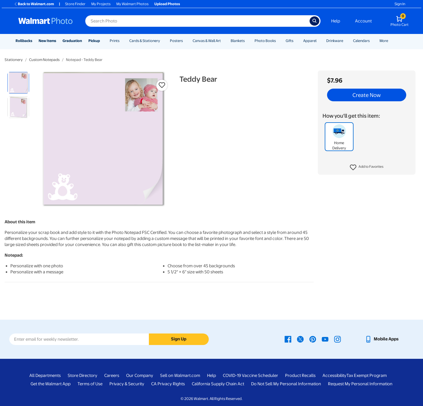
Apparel (309, 41)
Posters (176, 41)
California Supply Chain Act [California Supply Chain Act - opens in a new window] (218, 383)
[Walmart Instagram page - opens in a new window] (337, 339)
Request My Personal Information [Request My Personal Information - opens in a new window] (360, 383)
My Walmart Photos (132, 4)
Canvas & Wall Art (207, 41)
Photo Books (265, 41)
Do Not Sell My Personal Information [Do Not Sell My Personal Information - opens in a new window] (286, 383)
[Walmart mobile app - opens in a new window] (382, 339)
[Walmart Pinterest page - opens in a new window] (312, 339)
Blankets (238, 41)
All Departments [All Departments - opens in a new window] (45, 375)
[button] (366, 167)
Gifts (289, 41)
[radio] (18, 83)
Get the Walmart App (51, 383)
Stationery (14, 60)
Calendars (361, 41)
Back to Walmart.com (34, 4)
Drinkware (334, 41)
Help (335, 21)
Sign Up (178, 339)
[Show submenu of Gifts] (296, 41)
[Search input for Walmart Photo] (197, 21)
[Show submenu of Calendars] (372, 41)
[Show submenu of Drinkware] (346, 41)
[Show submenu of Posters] (185, 41)
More (384, 41)
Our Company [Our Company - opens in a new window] (139, 375)
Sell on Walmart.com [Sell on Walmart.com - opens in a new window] (180, 375)
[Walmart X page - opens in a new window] (300, 339)
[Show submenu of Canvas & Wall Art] (223, 41)
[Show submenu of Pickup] (102, 41)
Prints (114, 41)
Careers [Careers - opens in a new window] (111, 375)
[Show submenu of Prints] (122, 41)
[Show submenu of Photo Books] (278, 41)
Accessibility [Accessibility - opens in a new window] (334, 375)
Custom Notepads (44, 60)
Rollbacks (24, 41)
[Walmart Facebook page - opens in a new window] (287, 339)
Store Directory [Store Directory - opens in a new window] (82, 375)
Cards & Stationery (144, 41)
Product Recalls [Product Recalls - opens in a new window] (300, 375)
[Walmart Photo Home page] (45, 21)
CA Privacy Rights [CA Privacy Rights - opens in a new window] (168, 383)
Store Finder (75, 4)
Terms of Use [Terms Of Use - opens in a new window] (90, 383)
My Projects (101, 4)
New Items (47, 41)
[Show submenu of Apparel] (319, 41)
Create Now (366, 95)
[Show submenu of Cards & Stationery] (162, 41)
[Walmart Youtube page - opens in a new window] (325, 339)
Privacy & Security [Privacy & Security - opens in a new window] (126, 383)
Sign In (399, 4)
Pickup (94, 41)
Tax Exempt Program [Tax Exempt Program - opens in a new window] (366, 375)
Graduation (72, 41)
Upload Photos (167, 4)
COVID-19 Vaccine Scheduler (250, 375)
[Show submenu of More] (390, 41)
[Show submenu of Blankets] (247, 41)
